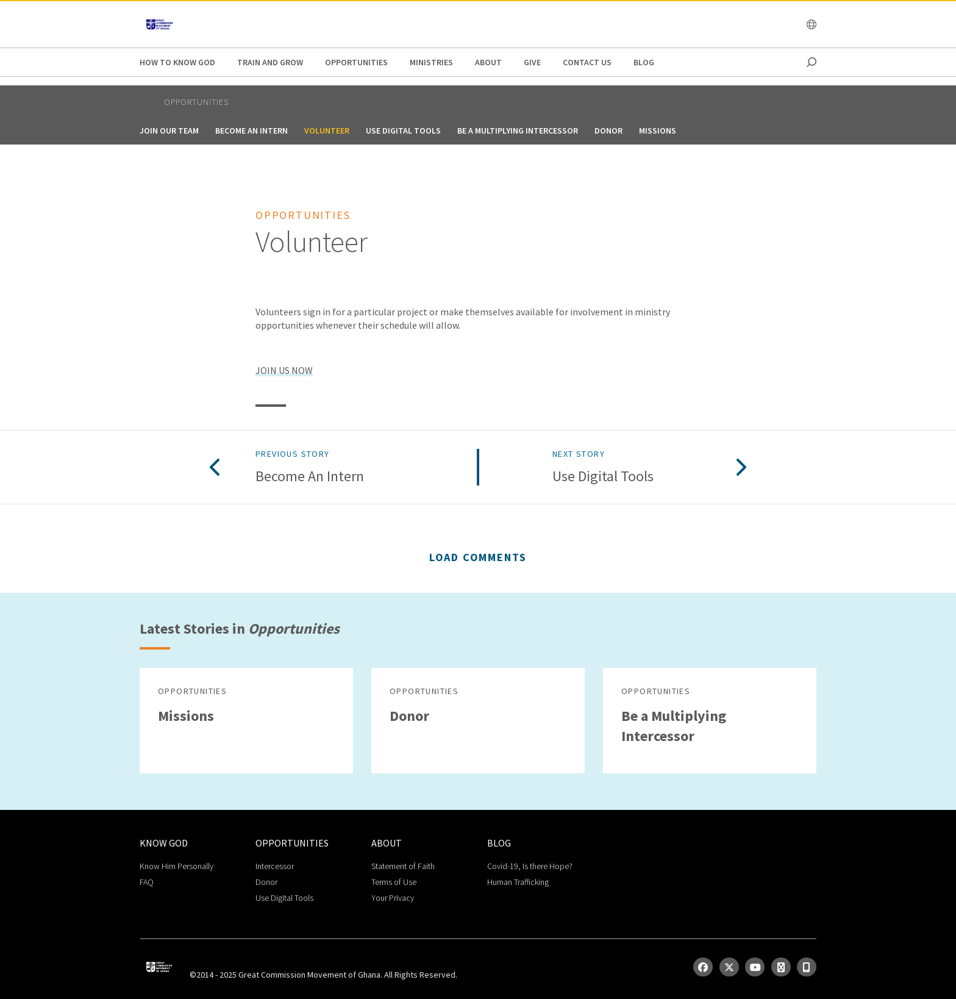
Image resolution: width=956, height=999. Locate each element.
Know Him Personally (176, 866)
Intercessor (274, 866)
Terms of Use (393, 881)
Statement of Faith (403, 866)
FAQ (147, 881)
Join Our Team (169, 130)
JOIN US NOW (284, 370)
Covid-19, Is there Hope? (530, 866)
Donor (608, 130)
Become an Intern (251, 130)
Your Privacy (392, 897)
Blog (643, 62)
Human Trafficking (518, 881)
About (488, 62)
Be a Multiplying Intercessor (517, 130)
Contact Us (587, 62)
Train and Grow (270, 62)
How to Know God (177, 62)
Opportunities (356, 62)
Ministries (431, 62)
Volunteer (326, 130)
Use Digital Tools (403, 130)
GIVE (532, 62)
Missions (657, 130)
